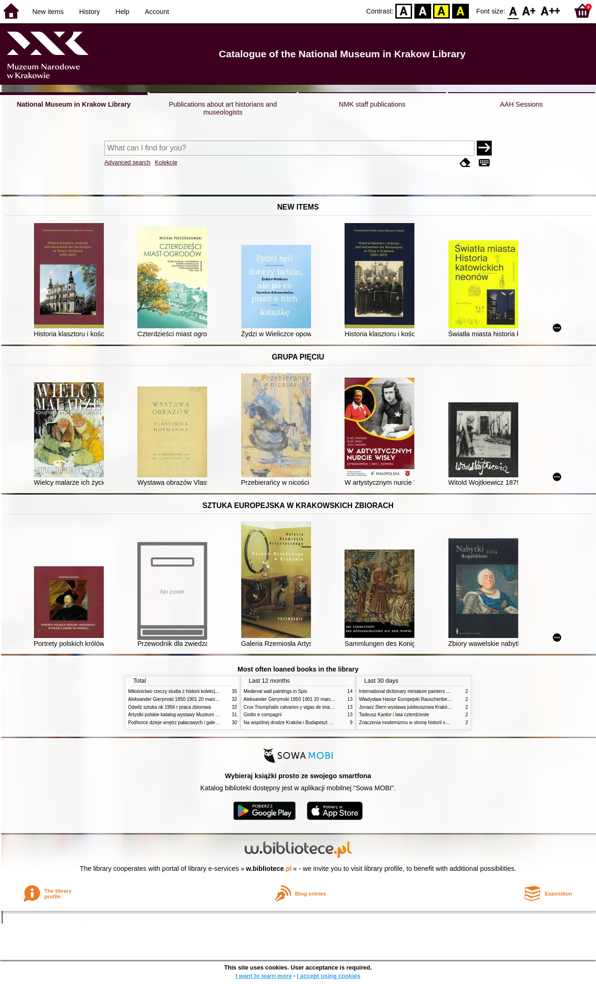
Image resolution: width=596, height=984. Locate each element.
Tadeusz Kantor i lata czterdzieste (394, 714)
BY (460, 10)
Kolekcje (166, 162)
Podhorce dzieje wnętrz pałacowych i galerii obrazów (183, 722)
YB (442, 10)
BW (423, 10)
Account (157, 11)
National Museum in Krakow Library (74, 104)
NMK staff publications (372, 104)
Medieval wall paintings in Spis (275, 691)
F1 (529, 10)
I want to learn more (264, 975)
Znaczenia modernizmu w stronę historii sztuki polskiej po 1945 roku (430, 722)
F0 (512, 10)
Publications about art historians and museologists (223, 108)
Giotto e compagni (263, 714)
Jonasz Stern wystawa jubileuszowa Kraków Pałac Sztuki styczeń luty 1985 (437, 707)
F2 (550, 10)
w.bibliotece (269, 868)
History (89, 11)
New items (48, 11)
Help (122, 11)
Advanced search (127, 162)
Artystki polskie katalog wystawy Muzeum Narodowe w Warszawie (196, 714)
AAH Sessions (521, 104)
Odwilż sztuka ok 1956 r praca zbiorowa (169, 707)
